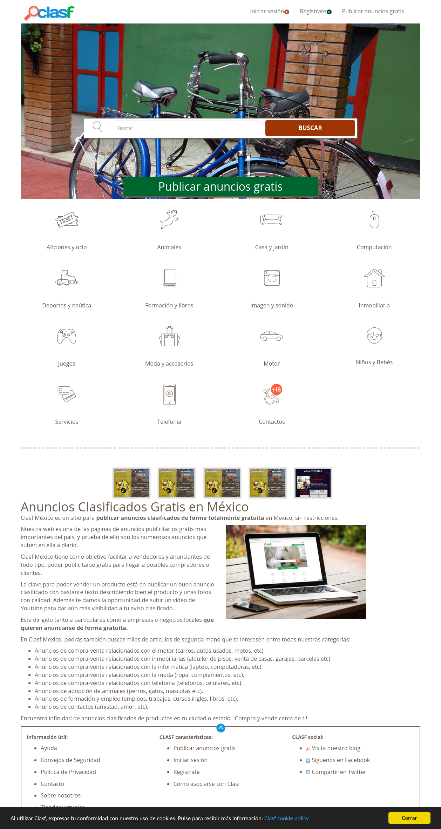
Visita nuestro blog (333, 748)
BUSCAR (310, 128)
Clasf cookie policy (286, 818)
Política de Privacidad (68, 772)
